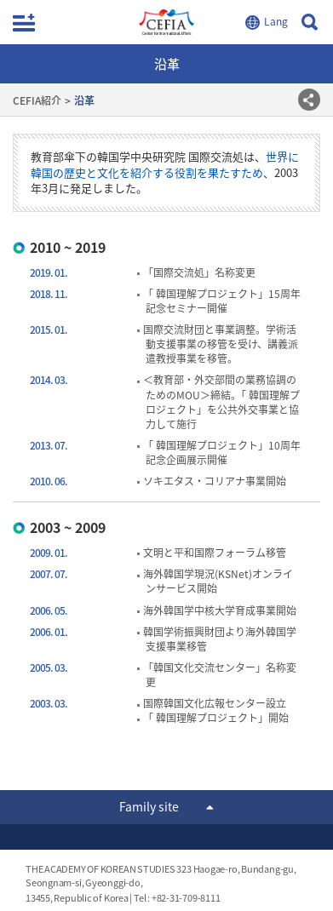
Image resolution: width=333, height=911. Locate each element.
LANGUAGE (268, 22)
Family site (149, 806)
